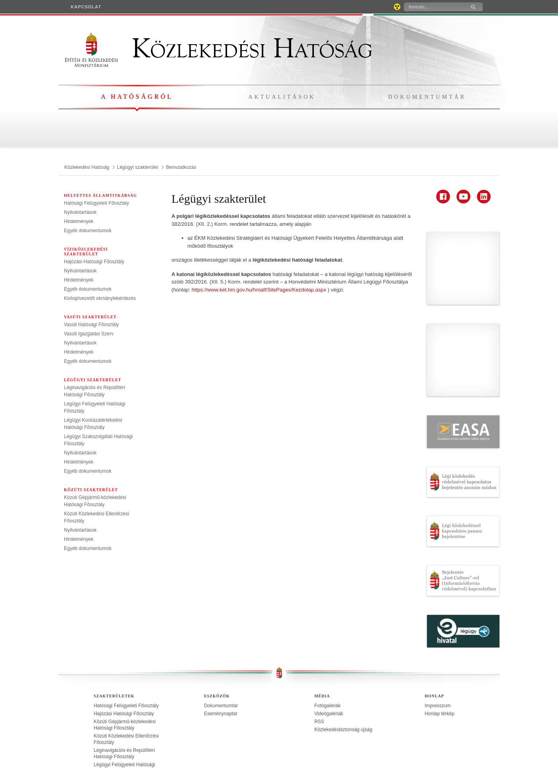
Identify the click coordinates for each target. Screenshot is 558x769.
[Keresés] (434, 6)
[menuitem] (86, 7)
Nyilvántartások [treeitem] (80, 212)
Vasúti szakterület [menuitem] (90, 317)
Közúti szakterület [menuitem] (91, 489)
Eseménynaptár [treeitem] (220, 633)
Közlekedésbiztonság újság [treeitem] (343, 649)
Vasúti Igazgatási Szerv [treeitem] (89, 334)
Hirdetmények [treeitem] (79, 221)
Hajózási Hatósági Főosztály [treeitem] (94, 261)
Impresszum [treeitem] (437, 625)
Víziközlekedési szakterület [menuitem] (86, 251)
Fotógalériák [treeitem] (327, 625)
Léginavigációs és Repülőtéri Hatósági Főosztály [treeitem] (124, 673)
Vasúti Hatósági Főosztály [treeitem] (91, 324)
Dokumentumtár (427, 97)
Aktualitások (282, 97)
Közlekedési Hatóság (219, 48)
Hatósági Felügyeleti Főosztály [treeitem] (96, 203)
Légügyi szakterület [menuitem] (92, 380)
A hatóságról (137, 96)
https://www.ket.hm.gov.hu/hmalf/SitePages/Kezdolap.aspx (260, 290)
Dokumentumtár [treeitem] (221, 625)
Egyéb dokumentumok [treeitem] (88, 230)
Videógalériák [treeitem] (328, 633)
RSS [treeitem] (319, 641)
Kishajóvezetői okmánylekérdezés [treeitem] (100, 298)
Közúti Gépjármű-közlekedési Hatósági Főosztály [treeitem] (125, 645)
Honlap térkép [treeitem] (439, 633)
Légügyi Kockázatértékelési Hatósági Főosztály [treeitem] (123, 702)
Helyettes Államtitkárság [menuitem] (100, 195)
